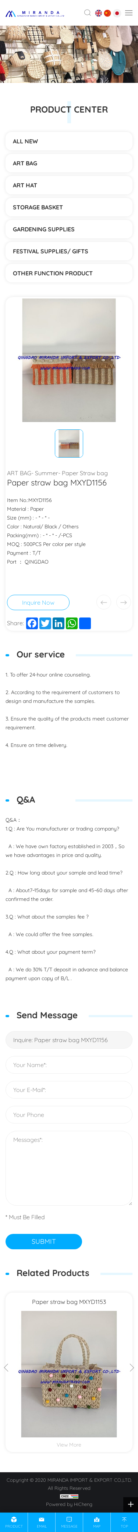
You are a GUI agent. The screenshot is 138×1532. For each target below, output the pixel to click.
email (42, 1526)
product (14, 1526)
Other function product (53, 273)
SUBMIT (44, 1241)
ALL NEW (25, 141)
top (124, 1526)
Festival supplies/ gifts (50, 251)
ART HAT (25, 185)
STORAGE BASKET (38, 207)
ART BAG (25, 163)
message (69, 1526)
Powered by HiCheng (69, 1504)
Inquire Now (38, 602)
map (96, 1526)
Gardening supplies (44, 229)
